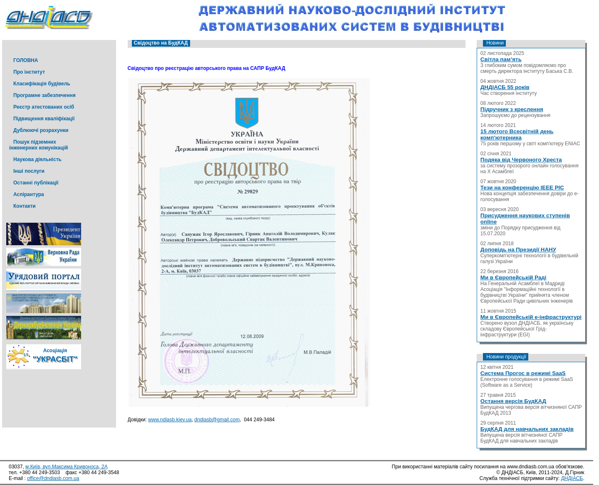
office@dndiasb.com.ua (53, 478)
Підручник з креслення (511, 109)
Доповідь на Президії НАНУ (518, 249)
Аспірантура (28, 194)
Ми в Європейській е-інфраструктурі (531, 317)
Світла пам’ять (501, 59)
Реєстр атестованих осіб (43, 107)
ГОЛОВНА (25, 60)
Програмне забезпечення (44, 95)
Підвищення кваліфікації (43, 119)
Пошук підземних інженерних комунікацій (38, 145)
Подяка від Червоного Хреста (521, 160)
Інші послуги (29, 171)
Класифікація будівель (41, 84)
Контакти (24, 206)
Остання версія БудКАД (513, 401)
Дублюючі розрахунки (40, 130)
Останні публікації (35, 183)
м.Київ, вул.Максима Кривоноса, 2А (66, 467)
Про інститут (29, 72)
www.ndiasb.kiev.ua (170, 420)
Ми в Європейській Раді (513, 277)
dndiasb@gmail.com (217, 420)
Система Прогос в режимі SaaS (523, 373)
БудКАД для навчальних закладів (527, 429)
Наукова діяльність (37, 159)
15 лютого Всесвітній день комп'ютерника (517, 134)
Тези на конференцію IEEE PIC (522, 187)
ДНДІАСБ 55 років (505, 87)
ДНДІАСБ (572, 478)
